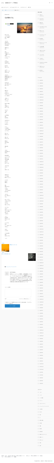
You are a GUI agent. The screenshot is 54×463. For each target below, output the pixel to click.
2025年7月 (41, 108)
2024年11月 (41, 130)
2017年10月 (41, 369)
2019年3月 (41, 321)
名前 (5, 300)
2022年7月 (41, 209)
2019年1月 (41, 327)
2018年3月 (41, 355)
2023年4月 (41, 184)
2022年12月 (41, 195)
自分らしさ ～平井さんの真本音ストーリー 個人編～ (34, 455)
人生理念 (41, 409)
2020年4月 (41, 285)
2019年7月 (41, 310)
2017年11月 (41, 366)
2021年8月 (41, 240)
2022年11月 (41, 198)
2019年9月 (41, 304)
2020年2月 (41, 290)
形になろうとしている (43, 42)
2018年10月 (41, 335)
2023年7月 (41, 175)
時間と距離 (41, 420)
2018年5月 (41, 349)
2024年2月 (41, 156)
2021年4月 (41, 251)
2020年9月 (41, 271)
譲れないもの (42, 30)
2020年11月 (41, 265)
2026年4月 (41, 83)
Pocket (8, 25)
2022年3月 (41, 220)
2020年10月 (41, 268)
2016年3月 (41, 380)
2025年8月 (41, 105)
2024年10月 (41, 133)
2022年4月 (41, 217)
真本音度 (41, 431)
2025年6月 (41, 111)
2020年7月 (41, 276)
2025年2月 (41, 122)
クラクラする (42, 54)
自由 (40, 445)
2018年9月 (41, 338)
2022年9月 (41, 203)
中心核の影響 (42, 46)
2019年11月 (41, 299)
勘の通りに (41, 70)
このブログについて (23, 7)
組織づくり (41, 437)
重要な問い (41, 22)
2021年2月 (41, 257)
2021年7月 (41, 243)
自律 (40, 442)
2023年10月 (41, 167)
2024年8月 (41, 139)
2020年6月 (41, 279)
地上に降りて (42, 18)
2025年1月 (41, 125)
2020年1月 (41, 293)
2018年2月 (41, 358)
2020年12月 (41, 262)
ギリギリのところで (43, 34)
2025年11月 (41, 97)
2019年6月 (41, 313)
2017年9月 (41, 372)
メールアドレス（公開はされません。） (24, 300)
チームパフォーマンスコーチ (11, 266)
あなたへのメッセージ (5, 7)
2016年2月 (41, 383)
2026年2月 (41, 88)
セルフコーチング (42, 403)
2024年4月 (41, 150)
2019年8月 (41, 307)
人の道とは (41, 58)
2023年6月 (41, 178)
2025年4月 (41, 116)
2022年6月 (41, 212)
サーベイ (41, 400)
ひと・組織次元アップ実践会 (10, 2)
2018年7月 (41, 344)
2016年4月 (41, 377)
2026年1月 (41, 91)
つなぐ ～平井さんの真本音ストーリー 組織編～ (9, 456)
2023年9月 (41, 170)
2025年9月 (41, 102)
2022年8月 (41, 206)
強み (40, 414)
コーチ (41, 395)
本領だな (41, 14)
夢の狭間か (41, 38)
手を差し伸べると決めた (43, 62)
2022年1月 (41, 226)
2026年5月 (41, 80)
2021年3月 (41, 254)
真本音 (41, 428)
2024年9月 (41, 136)
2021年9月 (41, 237)
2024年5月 (41, 147)
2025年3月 (41, 119)
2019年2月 (41, 324)
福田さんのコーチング (43, 434)
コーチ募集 (41, 397)
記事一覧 (29, 7)
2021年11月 (41, 231)
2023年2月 (41, 189)
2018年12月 (41, 330)
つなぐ (41, 392)
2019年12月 (41, 296)
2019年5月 (41, 316)
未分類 (41, 423)
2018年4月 (41, 352)
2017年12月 (41, 363)
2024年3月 (41, 153)
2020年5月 (41, 282)
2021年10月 (41, 234)
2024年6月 (41, 144)
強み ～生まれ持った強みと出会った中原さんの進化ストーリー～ (15, 455)
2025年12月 (41, 94)
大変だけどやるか (42, 50)
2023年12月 (41, 161)
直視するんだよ (42, 66)
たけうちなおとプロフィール (14, 7)
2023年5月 (41, 181)
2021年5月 (41, 248)
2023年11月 (41, 164)
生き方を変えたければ (43, 26)
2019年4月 (41, 318)
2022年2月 (41, 223)
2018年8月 (41, 341)
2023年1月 (41, 192)
